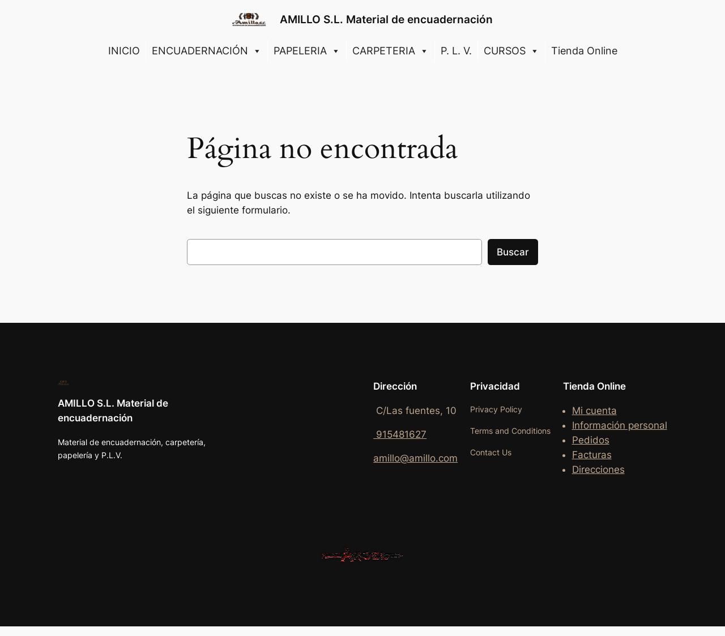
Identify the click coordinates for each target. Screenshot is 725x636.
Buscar (513, 252)
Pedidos (590, 440)
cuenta (601, 410)
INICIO (124, 51)
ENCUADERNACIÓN (207, 51)
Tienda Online (584, 51)
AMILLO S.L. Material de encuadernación (386, 19)
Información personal (619, 425)
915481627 (400, 434)
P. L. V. (456, 51)
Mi (579, 410)
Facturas (592, 454)
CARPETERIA (390, 51)
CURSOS (511, 51)
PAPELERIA (307, 51)
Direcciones (598, 469)
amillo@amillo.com (415, 458)
